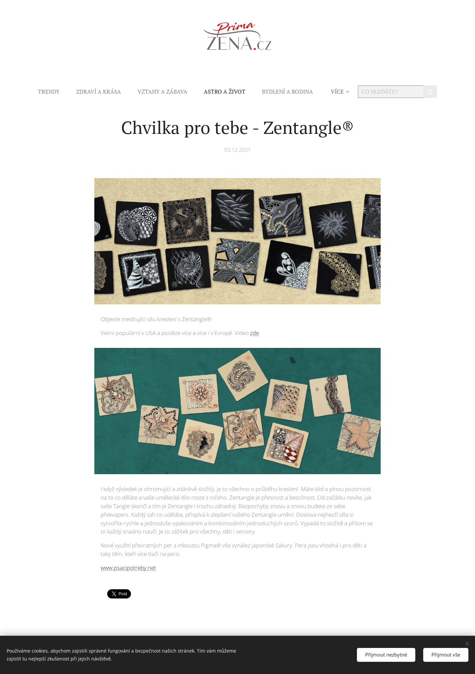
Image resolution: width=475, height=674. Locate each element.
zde (254, 333)
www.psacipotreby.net (128, 567)
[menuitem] (53, 91)
